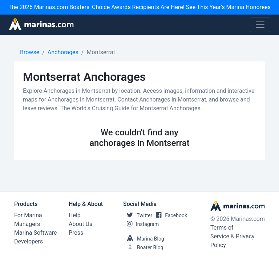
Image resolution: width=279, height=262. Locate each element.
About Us (80, 224)
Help (75, 215)
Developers (28, 241)
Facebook (169, 215)
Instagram (141, 224)
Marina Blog (143, 239)
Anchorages (63, 52)
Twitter (137, 215)
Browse (29, 52)
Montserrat (100, 52)
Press (76, 232)
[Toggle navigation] (260, 24)
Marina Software (35, 232)
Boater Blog (143, 247)
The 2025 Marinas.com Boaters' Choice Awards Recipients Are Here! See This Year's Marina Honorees (139, 7)
